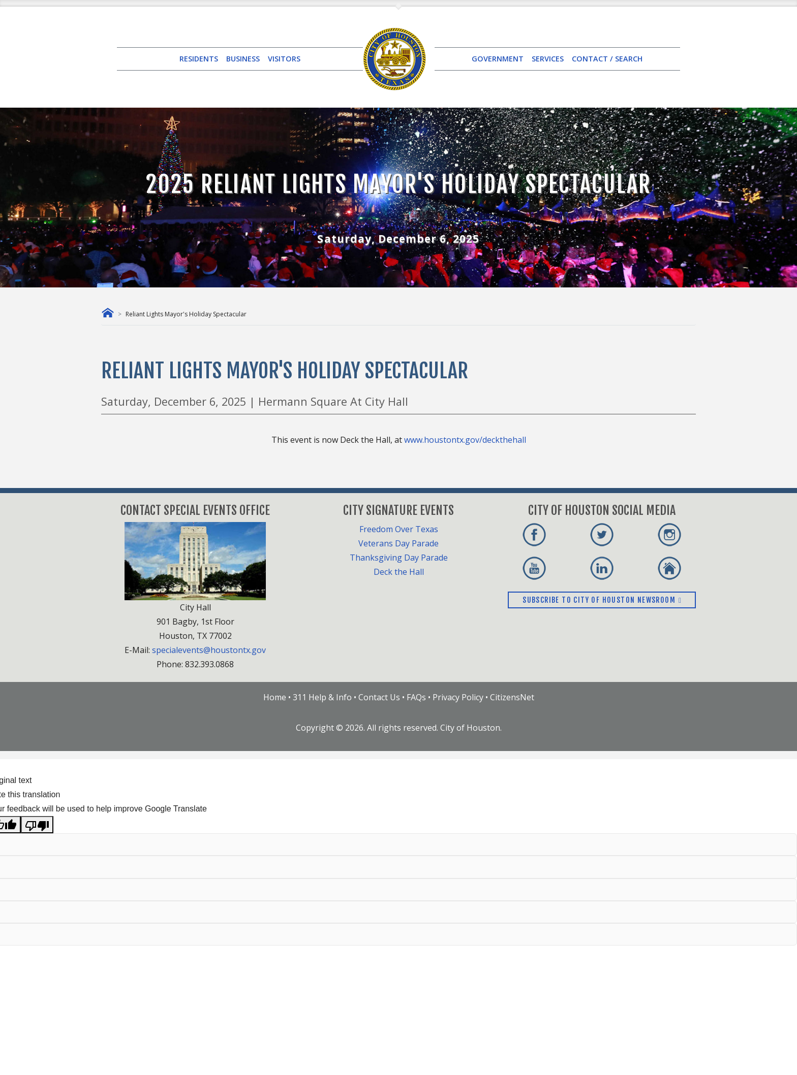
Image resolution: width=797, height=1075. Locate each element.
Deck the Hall (399, 571)
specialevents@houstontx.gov (209, 650)
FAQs (416, 697)
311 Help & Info (322, 697)
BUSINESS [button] (243, 58)
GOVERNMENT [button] (498, 58)
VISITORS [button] (284, 58)
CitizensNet (512, 697)
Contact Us (379, 697)
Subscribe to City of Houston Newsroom (602, 600)
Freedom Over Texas (398, 529)
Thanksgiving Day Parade (399, 557)
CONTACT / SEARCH (607, 58)
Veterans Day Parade (398, 543)
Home (274, 697)
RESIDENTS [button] (198, 58)
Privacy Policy (458, 697)
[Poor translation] (37, 824)
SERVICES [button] (548, 58)
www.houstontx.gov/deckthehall (465, 439)
